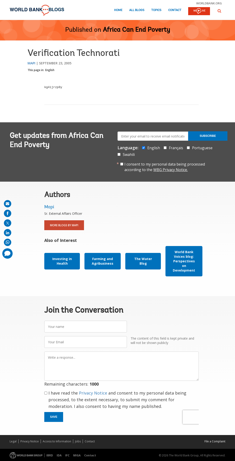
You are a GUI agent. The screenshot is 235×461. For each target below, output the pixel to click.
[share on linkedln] (7, 232)
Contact (174, 10)
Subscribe (208, 135)
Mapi (31, 63)
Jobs (78, 441)
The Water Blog (143, 261)
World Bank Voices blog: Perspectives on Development (184, 261)
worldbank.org (209, 3)
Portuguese (202, 147)
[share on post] (7, 223)
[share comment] (7, 253)
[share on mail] (7, 203)
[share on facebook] (7, 213)
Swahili (129, 154)
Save (53, 416)
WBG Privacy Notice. (170, 169)
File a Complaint (214, 441)
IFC (67, 455)
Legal (13, 441)
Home (118, 10)
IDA (59, 455)
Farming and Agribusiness (102, 261)
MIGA (77, 455)
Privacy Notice (93, 393)
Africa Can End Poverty (136, 30)
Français (176, 147)
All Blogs (136, 10)
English (49, 70)
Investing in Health (62, 261)
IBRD (49, 455)
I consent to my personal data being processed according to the (164, 167)
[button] (219, 11)
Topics (156, 10)
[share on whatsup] (7, 242)
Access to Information (57, 441)
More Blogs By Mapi (64, 225)
